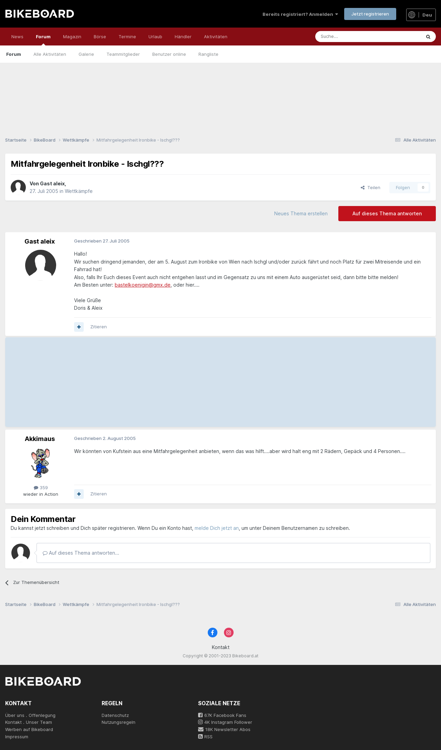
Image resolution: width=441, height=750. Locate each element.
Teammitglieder (123, 54)
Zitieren (98, 326)
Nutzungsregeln (118, 722)
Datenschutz (115, 715)
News (17, 36)
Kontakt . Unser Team (28, 722)
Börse (100, 36)
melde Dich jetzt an (217, 528)
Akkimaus (40, 438)
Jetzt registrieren (370, 14)
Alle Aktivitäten (49, 54)
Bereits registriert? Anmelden (300, 14)
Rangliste (208, 54)
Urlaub (155, 36)
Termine (127, 36)
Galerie (86, 54)
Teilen (370, 187)
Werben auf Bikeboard (29, 729)
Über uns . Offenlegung (30, 715)
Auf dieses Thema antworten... (81, 553)
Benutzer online (169, 54)
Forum (43, 39)
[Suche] (346, 36)
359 (41, 487)
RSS (205, 736)
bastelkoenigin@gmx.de (143, 285)
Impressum (16, 736)
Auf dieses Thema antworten (387, 213)
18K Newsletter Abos (224, 729)
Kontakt (220, 647)
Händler (183, 36)
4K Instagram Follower (225, 722)
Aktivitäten (215, 36)
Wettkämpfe (79, 191)
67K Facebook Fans (222, 715)
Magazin (72, 36)
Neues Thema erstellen (301, 213)
